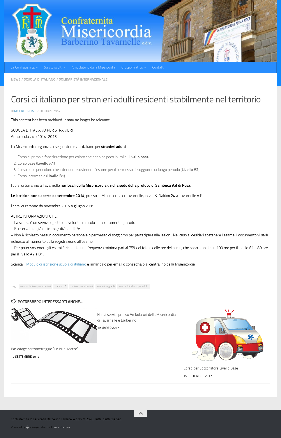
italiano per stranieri (82, 286)
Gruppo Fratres (132, 67)
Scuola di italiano (40, 79)
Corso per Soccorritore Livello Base (211, 368)
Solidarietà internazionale (83, 79)
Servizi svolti (53, 67)
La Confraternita (23, 67)
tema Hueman (61, 427)
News (16, 79)
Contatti (158, 67)
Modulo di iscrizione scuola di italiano (56, 264)
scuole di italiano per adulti (133, 286)
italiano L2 (61, 286)
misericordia (24, 111)
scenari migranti (106, 286)
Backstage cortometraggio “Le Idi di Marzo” (44, 349)
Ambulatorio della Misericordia (93, 67)
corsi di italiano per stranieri (35, 286)
